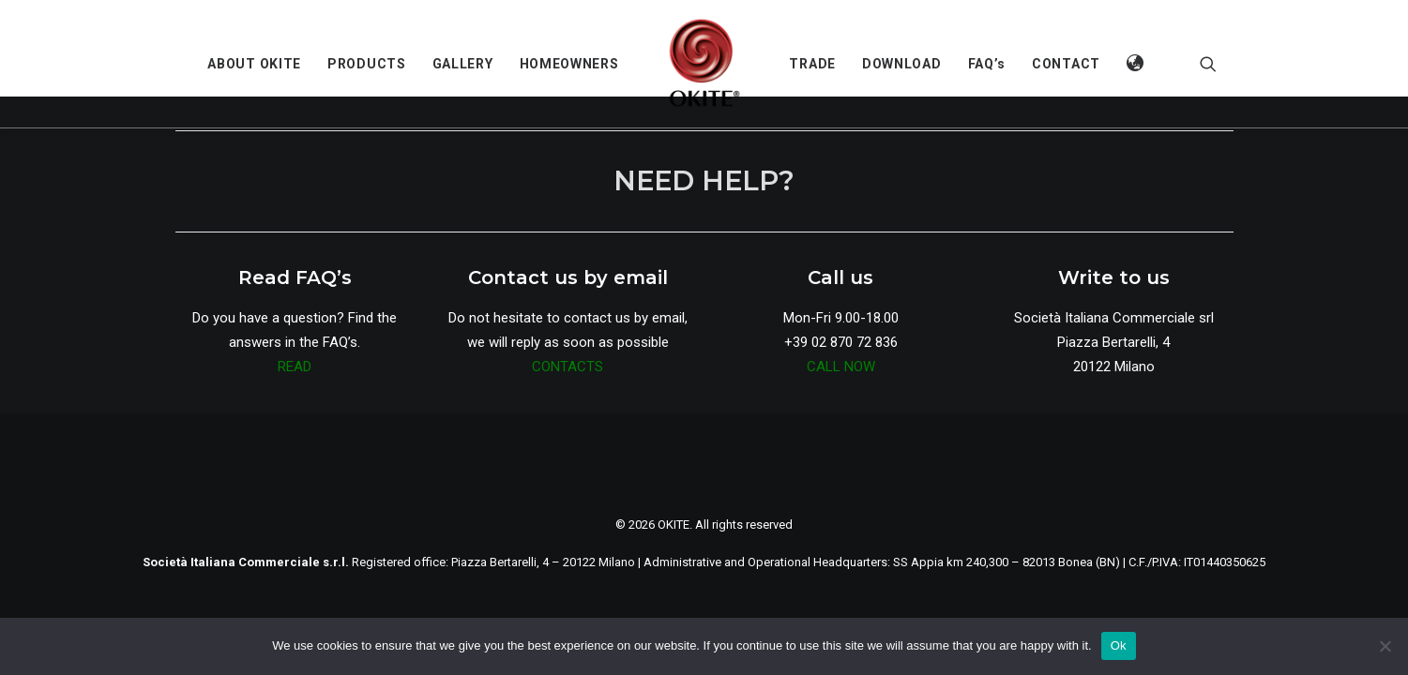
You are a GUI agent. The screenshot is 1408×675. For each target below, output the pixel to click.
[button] (1135, 64)
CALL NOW (841, 366)
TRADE (812, 63)
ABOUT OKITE (254, 63)
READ (294, 366)
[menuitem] (254, 64)
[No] (1384, 646)
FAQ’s (987, 63)
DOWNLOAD (902, 63)
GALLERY (462, 63)
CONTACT (1066, 63)
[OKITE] (704, 64)
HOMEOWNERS (569, 63)
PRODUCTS (366, 63)
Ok (1119, 645)
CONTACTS (567, 366)
